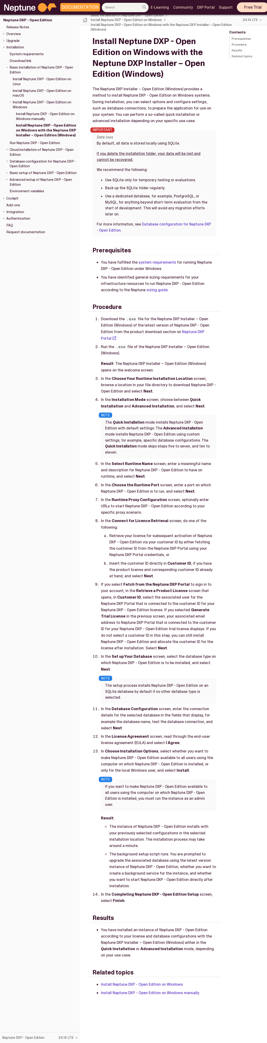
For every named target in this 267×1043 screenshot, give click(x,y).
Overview (13, 34)
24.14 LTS (250, 20)
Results (237, 50)
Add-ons (13, 205)
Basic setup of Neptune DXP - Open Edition (43, 173)
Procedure (239, 45)
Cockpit (12, 198)
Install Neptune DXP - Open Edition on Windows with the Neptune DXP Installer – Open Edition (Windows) (46, 130)
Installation (15, 47)
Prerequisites (241, 39)
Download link (20, 60)
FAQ (9, 225)
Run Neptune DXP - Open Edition (35, 143)
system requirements (157, 262)
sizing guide (157, 289)
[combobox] (125, 7)
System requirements (27, 54)
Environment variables (27, 191)
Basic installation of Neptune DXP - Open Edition (127, 15)
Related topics (242, 56)
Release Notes (17, 27)
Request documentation (25, 232)
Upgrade (13, 40)
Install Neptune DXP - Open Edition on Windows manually (150, 992)
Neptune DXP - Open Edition (27, 20)
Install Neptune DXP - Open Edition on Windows (126, 20)
